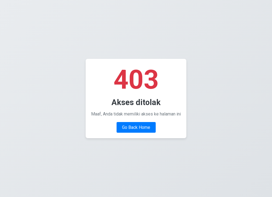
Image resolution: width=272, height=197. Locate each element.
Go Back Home (136, 127)
